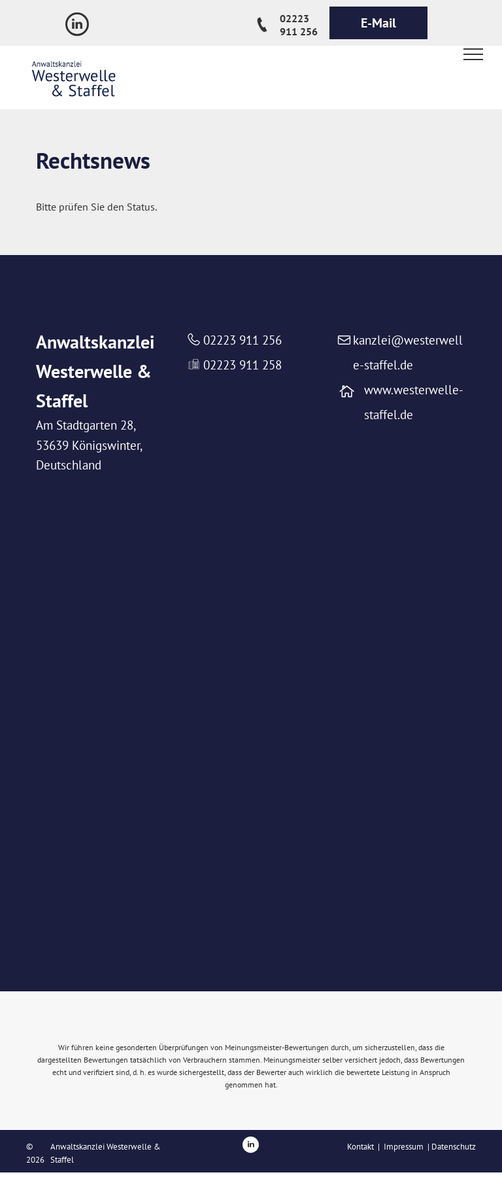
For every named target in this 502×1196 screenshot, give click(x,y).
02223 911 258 (242, 365)
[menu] (473, 54)
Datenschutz (453, 1146)
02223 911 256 (242, 340)
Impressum (404, 1146)
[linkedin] (77, 25)
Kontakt (360, 1146)
